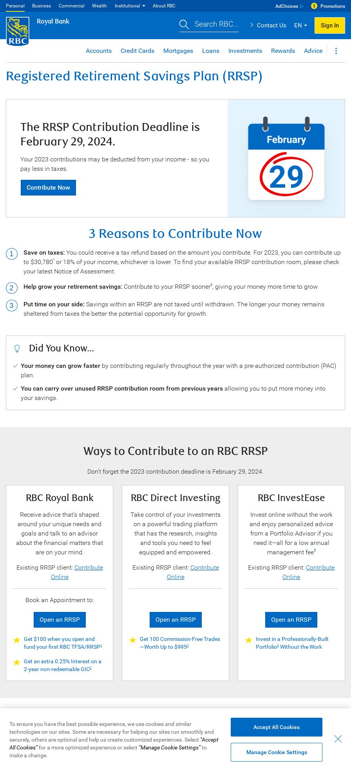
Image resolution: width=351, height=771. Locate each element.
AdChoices (286, 6)
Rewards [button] (283, 50)
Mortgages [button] (178, 50)
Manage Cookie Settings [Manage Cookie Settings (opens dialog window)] (276, 752)
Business (41, 6)
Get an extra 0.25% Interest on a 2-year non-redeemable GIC (62, 665)
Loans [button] (210, 50)
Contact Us (271, 25)
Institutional (127, 6)
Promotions (332, 6)
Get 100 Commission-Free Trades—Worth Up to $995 (180, 643)
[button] (209, 25)
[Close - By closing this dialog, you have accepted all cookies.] (338, 739)
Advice (313, 50)
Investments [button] (245, 50)
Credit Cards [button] (137, 50)
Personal (15, 6)
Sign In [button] (330, 25)
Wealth (99, 6)
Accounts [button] (99, 50)
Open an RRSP (60, 619)
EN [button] (298, 25)
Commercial (72, 6)
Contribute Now (48, 187)
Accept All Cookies (276, 727)
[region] (175, 739)
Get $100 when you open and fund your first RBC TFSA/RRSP (63, 643)
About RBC (164, 6)
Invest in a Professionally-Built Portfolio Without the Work (292, 643)
